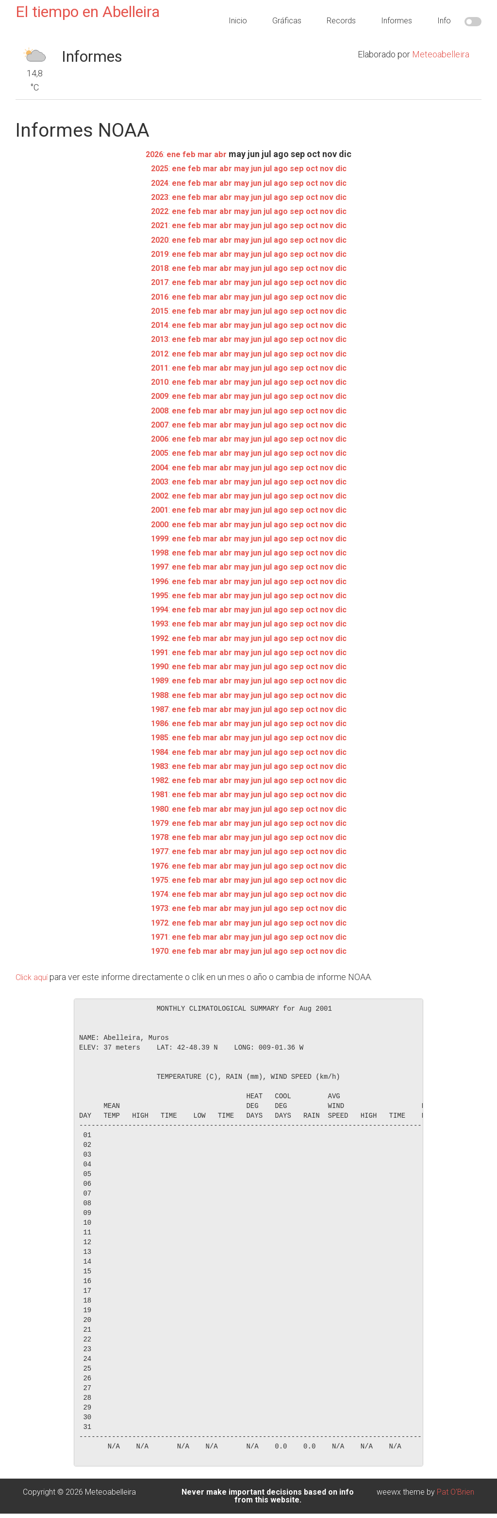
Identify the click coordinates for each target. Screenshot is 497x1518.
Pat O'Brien (455, 1492)
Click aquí (33, 977)
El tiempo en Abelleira (88, 11)
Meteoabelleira (440, 54)
